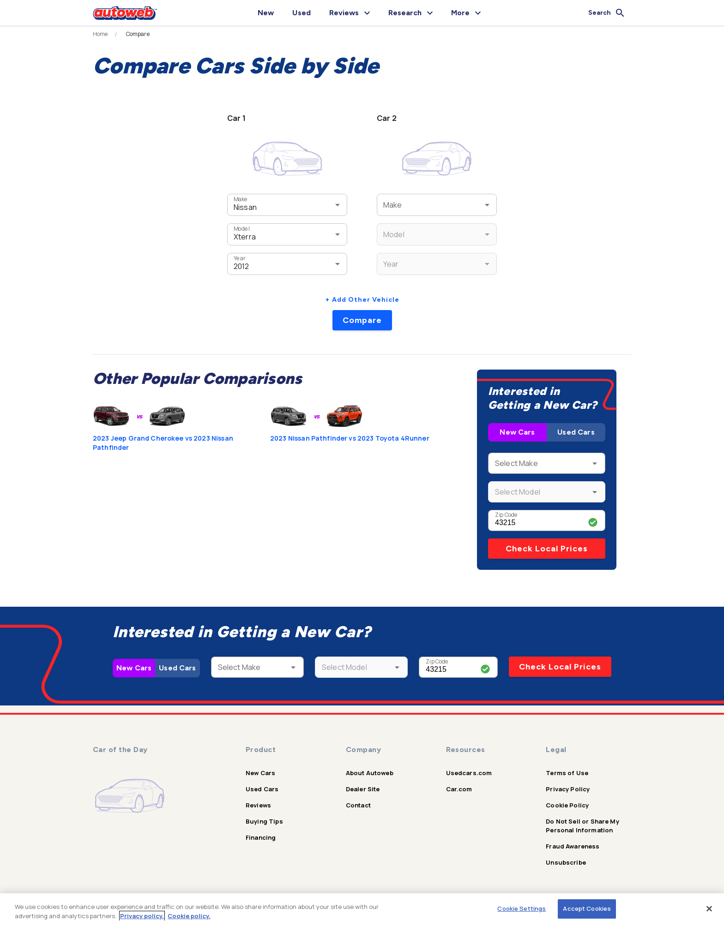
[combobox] (273, 205)
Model (241, 229)
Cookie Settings (521, 908)
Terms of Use (567, 773)
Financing (261, 837)
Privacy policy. (142, 916)
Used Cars (575, 432)
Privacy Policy (568, 789)
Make (240, 199)
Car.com (459, 789)
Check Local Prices (547, 549)
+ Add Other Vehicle (362, 300)
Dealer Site (363, 789)
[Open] (337, 204)
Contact (358, 805)
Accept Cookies (587, 908)
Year (239, 258)
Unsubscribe (566, 862)
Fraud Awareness (572, 846)
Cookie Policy (567, 805)
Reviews (258, 805)
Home (100, 34)
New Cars (517, 432)
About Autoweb (369, 773)
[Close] (709, 908)
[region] (362, 909)
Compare (362, 320)
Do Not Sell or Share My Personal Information (582, 825)
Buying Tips (264, 821)
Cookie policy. (189, 916)
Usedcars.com (469, 773)
